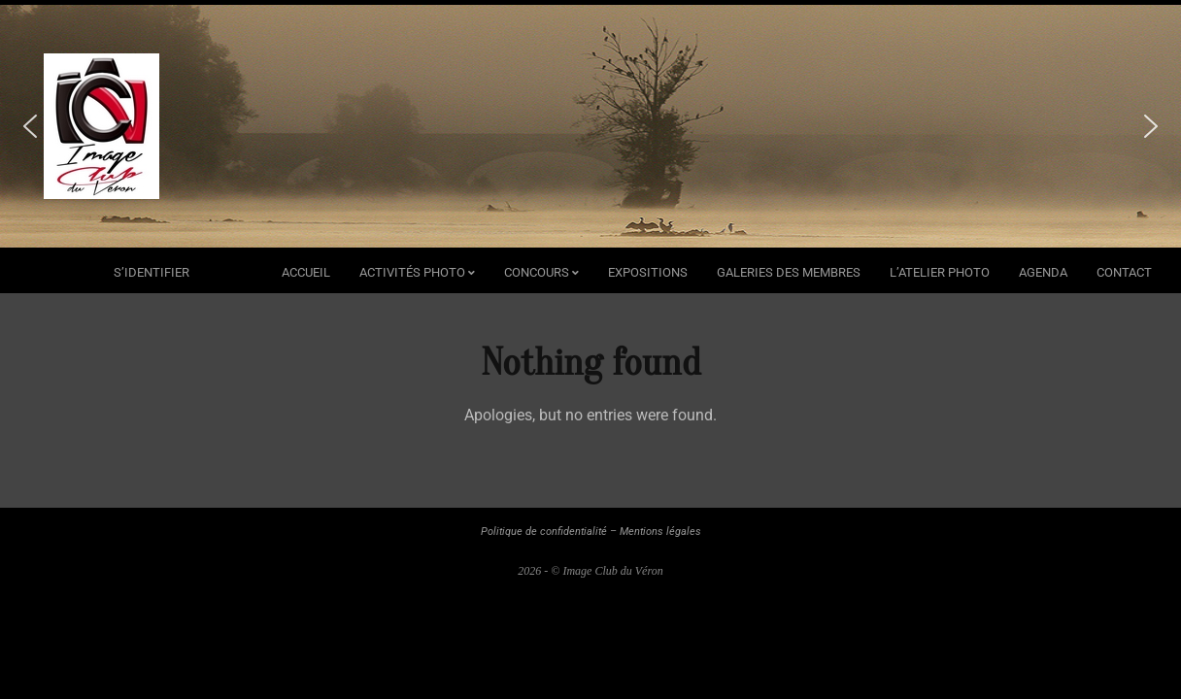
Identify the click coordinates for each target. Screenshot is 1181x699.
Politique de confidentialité (544, 531)
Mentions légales (660, 531)
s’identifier (151, 272)
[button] (30, 126)
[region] (590, 126)
